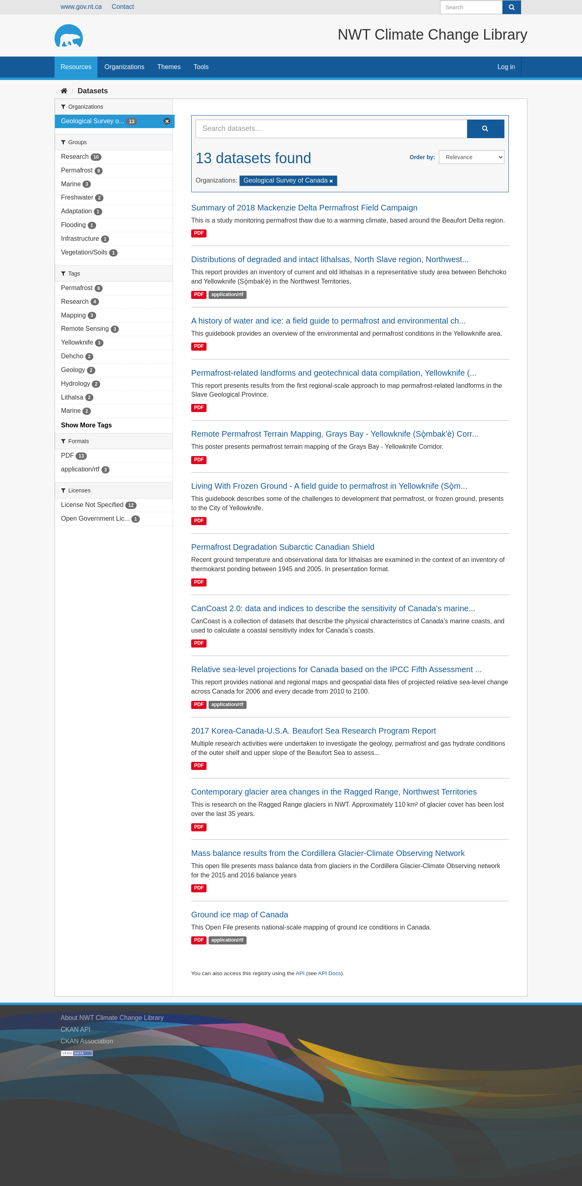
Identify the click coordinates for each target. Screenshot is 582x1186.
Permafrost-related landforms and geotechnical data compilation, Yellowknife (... (334, 372)
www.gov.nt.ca (81, 6)
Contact (123, 6)
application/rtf (227, 294)
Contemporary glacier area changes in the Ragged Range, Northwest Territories (334, 791)
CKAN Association (87, 1041)
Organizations (124, 66)
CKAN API (76, 1029)
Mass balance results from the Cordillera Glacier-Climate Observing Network (328, 853)
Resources (76, 66)
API (300, 973)
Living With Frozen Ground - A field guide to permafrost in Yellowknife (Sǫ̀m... (329, 486)
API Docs (329, 973)
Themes (169, 66)
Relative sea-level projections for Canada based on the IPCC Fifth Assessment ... (336, 669)
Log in (506, 66)
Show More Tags (86, 425)
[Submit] (511, 7)
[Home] (64, 91)
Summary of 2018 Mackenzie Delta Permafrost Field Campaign (304, 207)
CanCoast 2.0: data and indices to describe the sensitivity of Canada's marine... (333, 608)
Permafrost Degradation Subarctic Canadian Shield (283, 547)
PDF (199, 233)
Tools (201, 66)
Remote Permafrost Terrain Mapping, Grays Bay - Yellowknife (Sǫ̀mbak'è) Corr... (335, 433)
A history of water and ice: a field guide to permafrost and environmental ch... (328, 320)
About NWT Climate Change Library (112, 1017)
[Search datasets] (480, 7)
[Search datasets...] (331, 129)
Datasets (93, 91)
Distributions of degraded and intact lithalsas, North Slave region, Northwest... (330, 259)
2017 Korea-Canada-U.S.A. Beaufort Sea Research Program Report (313, 730)
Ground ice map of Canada (239, 914)
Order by (421, 157)
